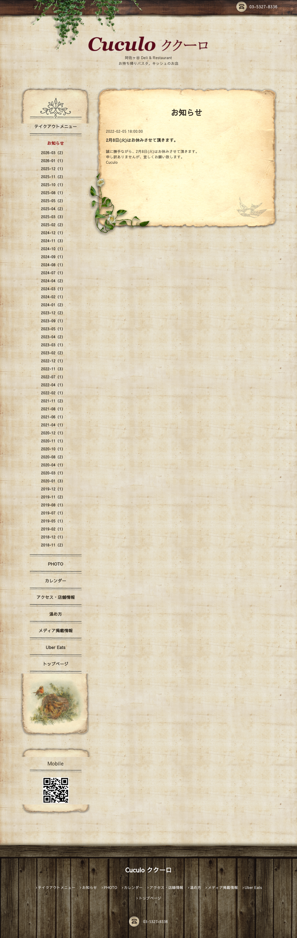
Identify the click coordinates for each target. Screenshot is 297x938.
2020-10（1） (53, 448)
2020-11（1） (53, 440)
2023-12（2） (53, 312)
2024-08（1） (53, 264)
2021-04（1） (53, 424)
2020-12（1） (53, 432)
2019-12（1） (53, 488)
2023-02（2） (53, 352)
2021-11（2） (53, 400)
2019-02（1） (53, 528)
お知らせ (55, 143)
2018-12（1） (53, 537)
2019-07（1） (53, 512)
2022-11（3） (53, 368)
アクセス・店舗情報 (55, 597)
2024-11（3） (53, 240)
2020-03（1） (53, 472)
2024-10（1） (53, 248)
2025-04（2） (53, 208)
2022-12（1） (53, 360)
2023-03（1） (53, 344)
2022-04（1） (53, 384)
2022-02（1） (53, 392)
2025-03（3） (53, 216)
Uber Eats (55, 647)
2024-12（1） (53, 232)
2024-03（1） (53, 288)
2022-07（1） (53, 376)
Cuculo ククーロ (148, 869)
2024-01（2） (53, 304)
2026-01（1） (53, 160)
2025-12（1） (53, 168)
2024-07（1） (53, 272)
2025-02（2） (53, 224)
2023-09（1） (53, 320)
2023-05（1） (53, 328)
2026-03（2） (53, 152)
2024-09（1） (53, 256)
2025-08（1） (53, 192)
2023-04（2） (53, 336)
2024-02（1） (53, 296)
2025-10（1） (53, 184)
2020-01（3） (53, 480)
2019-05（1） (53, 520)
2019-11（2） (53, 496)
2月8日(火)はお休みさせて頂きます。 (142, 140)
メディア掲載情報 (55, 630)
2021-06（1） (53, 416)
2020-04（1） (53, 464)
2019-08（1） (53, 504)
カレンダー (55, 580)
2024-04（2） (53, 280)
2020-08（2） (53, 456)
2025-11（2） (53, 176)
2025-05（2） (53, 200)
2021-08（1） (53, 408)
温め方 (55, 614)
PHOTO (55, 564)
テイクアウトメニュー (55, 126)
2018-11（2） (53, 545)
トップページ (55, 664)
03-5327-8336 (256, 6)
